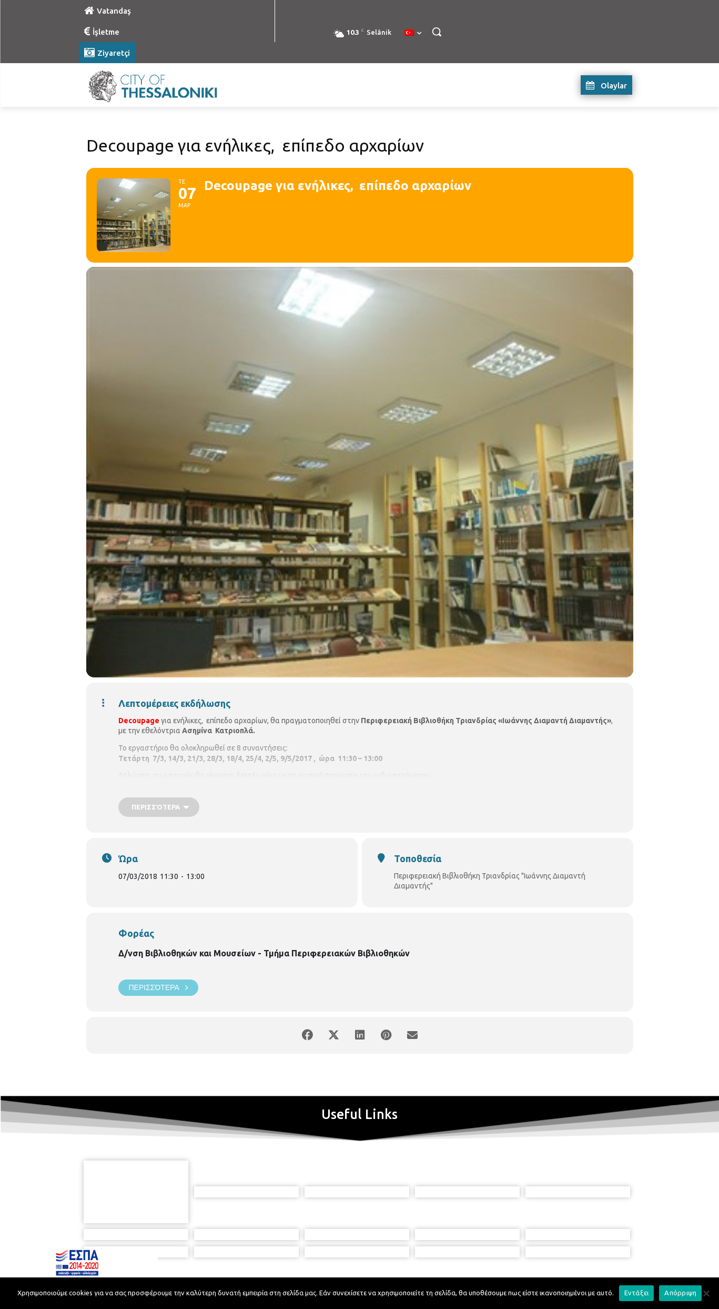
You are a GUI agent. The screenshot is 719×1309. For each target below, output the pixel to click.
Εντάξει (636, 1292)
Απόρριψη (680, 1292)
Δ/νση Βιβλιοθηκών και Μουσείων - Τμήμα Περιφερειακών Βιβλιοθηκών (264, 953)
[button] (436, 31)
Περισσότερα (158, 987)
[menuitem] (413, 33)
